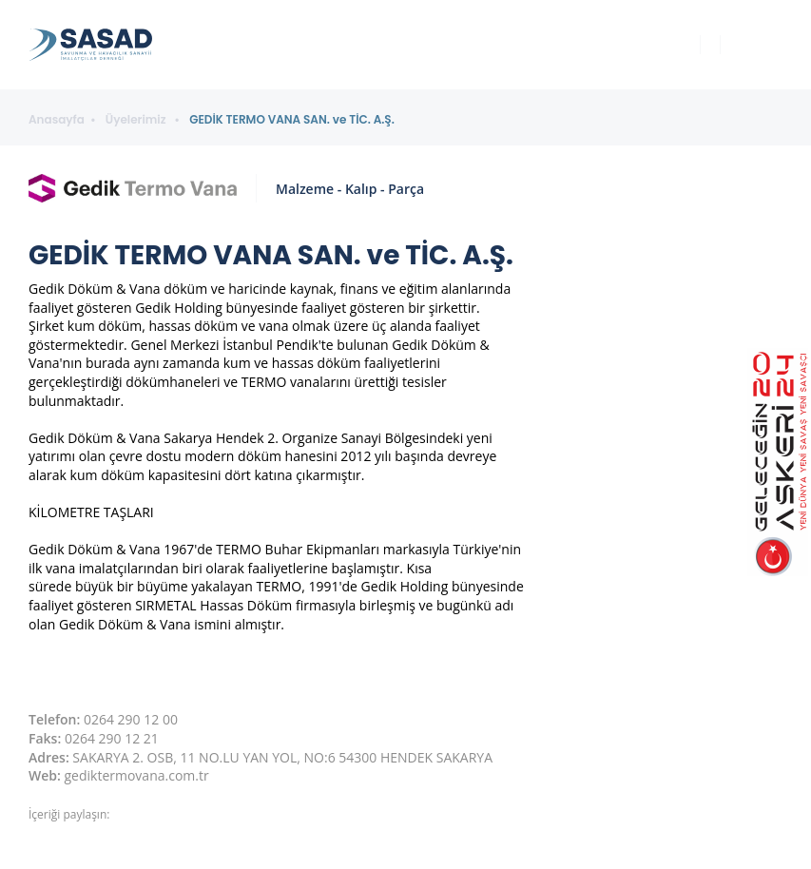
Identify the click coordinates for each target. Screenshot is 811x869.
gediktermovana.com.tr (137, 775)
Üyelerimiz (137, 119)
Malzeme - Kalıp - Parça (350, 189)
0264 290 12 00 (131, 719)
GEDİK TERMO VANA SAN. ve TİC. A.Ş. (292, 119)
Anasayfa (57, 119)
